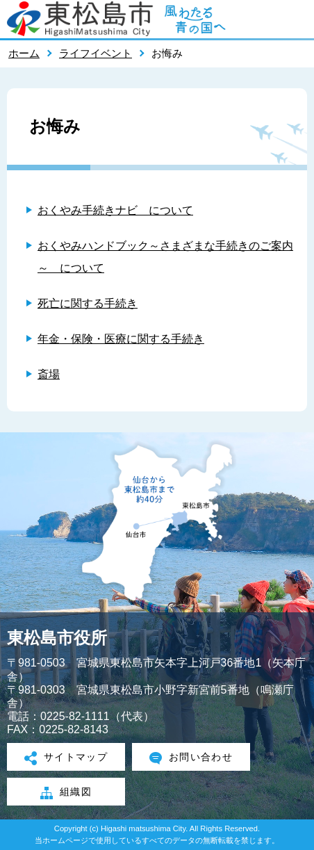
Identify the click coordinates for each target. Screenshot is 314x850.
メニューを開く (296, 18)
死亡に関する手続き (88, 303)
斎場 (49, 374)
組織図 (66, 793)
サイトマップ (66, 758)
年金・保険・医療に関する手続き (121, 339)
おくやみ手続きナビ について (115, 210)
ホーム (24, 53)
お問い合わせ (191, 758)
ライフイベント (95, 53)
